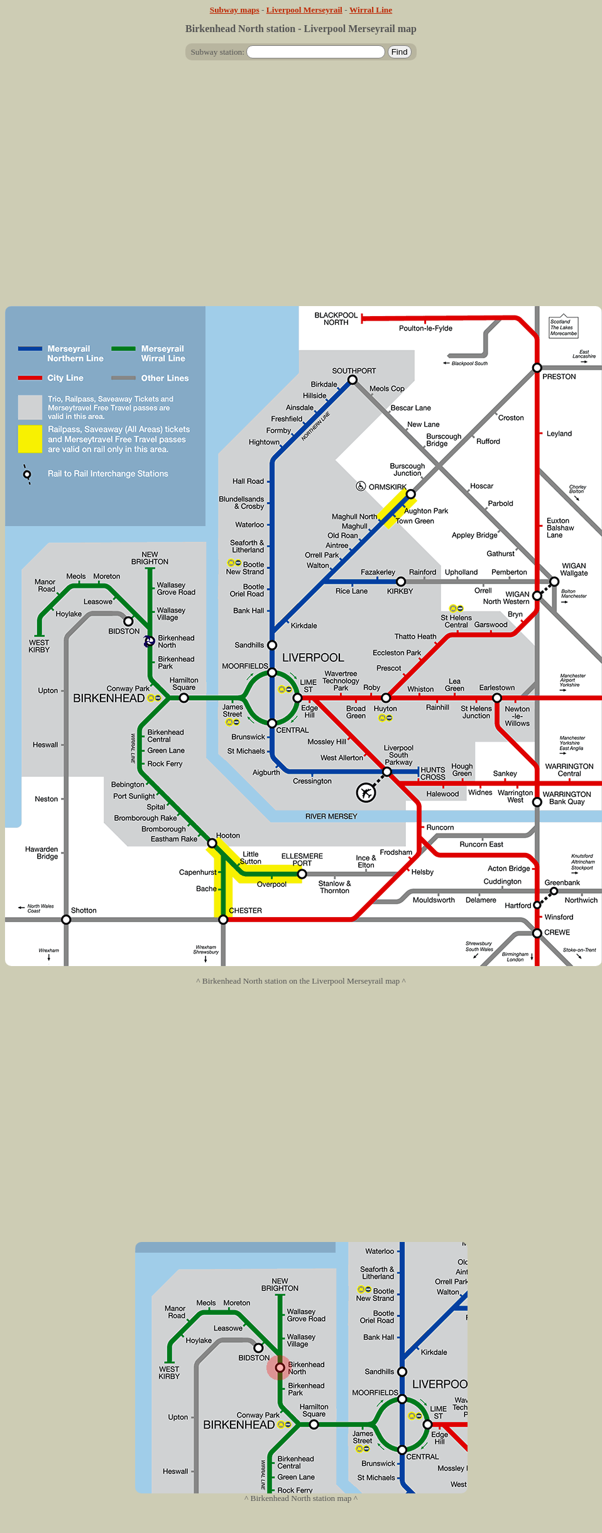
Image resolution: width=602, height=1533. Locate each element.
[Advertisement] (299, 188)
